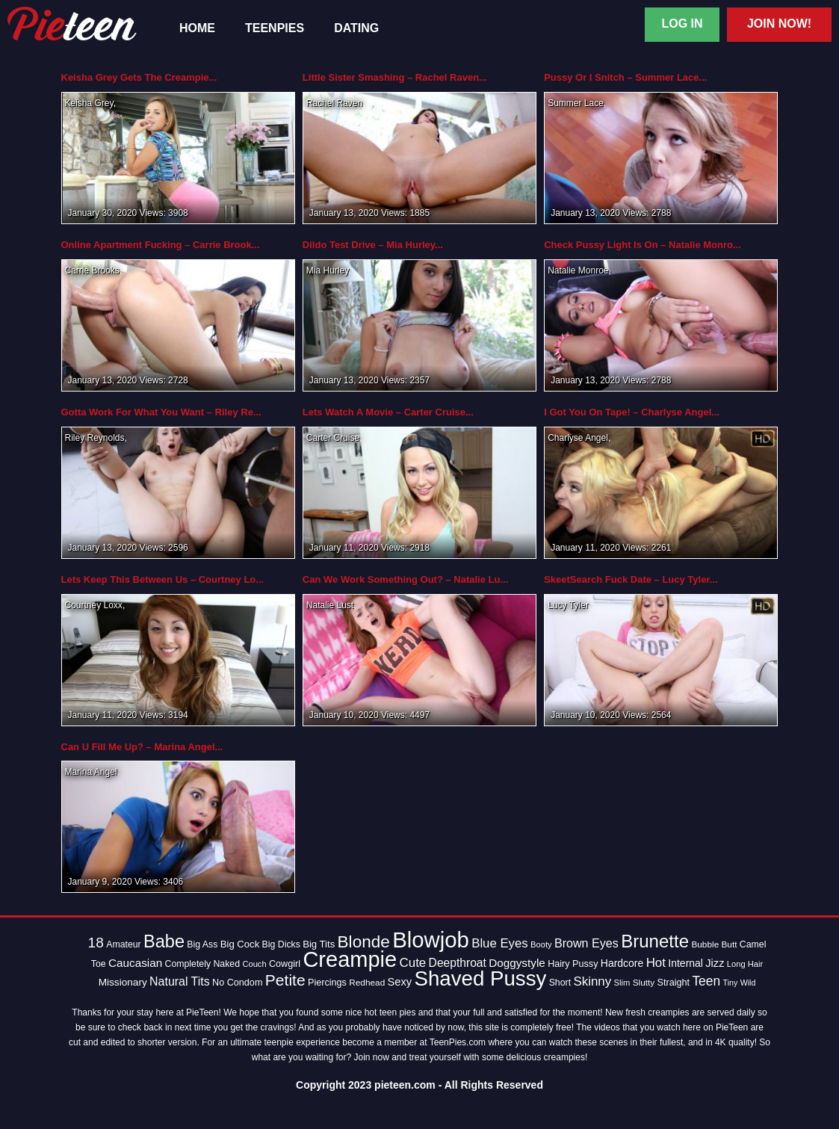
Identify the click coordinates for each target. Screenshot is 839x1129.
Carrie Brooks (92, 270)
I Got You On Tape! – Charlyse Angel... (631, 412)
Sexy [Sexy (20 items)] (400, 982)
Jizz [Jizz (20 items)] (714, 963)
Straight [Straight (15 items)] (673, 982)
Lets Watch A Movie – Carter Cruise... (388, 412)
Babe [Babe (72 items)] (164, 941)
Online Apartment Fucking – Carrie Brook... (160, 244)
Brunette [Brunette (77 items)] (655, 941)
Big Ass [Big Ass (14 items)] (202, 944)
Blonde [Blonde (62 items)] (364, 941)
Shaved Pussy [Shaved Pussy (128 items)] (480, 978)
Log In (681, 23)
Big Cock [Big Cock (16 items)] (240, 944)
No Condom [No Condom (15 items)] (237, 982)
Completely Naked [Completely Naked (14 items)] (202, 964)
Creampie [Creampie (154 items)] (350, 959)
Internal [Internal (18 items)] (685, 963)
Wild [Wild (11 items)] (748, 982)
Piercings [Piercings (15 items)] (327, 982)
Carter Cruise (332, 438)
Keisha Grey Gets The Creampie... (139, 77)
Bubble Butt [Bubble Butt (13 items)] (714, 944)
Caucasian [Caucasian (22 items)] (135, 962)
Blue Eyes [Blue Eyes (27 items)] (499, 943)
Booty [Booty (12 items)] (541, 944)
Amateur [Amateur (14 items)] (123, 944)
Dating (356, 28)
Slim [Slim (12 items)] (622, 982)
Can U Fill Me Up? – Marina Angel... (142, 746)
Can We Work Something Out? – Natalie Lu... (405, 579)
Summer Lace (576, 103)
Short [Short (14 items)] (560, 982)
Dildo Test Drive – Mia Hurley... (373, 244)
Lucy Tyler (568, 605)
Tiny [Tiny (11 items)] (730, 982)
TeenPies (274, 28)
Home (197, 28)
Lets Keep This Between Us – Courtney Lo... (162, 579)
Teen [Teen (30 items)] (706, 981)
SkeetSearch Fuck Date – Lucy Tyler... (630, 579)
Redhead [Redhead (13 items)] (367, 982)
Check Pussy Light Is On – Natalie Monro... (642, 244)
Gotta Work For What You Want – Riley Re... (161, 412)
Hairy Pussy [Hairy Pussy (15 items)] (573, 964)
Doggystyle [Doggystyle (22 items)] (517, 962)
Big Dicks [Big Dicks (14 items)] (281, 944)
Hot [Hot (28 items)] (656, 963)
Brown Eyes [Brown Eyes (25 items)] (586, 943)
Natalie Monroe (578, 270)
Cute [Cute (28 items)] (412, 963)
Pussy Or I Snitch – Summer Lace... (625, 77)
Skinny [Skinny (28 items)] (592, 981)
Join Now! (779, 23)
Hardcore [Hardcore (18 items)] (622, 963)
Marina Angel (91, 772)
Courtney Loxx (94, 605)
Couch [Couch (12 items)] (254, 963)
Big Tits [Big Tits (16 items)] (319, 944)
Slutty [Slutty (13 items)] (644, 982)
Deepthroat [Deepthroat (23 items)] (457, 962)
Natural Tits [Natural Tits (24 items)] (179, 981)
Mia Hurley (327, 270)
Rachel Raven (334, 103)
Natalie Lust (329, 605)
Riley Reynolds (95, 438)
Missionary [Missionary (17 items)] (123, 982)
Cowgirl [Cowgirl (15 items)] (284, 964)
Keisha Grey (89, 103)
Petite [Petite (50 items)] (285, 980)
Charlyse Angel (578, 438)
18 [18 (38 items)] (96, 942)
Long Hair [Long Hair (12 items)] (745, 963)
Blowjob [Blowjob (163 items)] (430, 939)
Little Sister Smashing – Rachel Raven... (395, 77)
